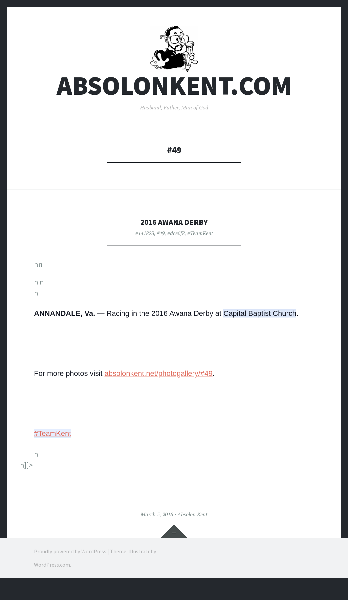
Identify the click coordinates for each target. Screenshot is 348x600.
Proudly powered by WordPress (70, 566)
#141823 (144, 248)
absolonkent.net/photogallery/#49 (159, 389)
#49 (161, 248)
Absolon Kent (192, 530)
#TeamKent (200, 248)
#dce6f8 (176, 248)
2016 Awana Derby (174, 237)
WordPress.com (52, 580)
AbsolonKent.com (174, 101)
